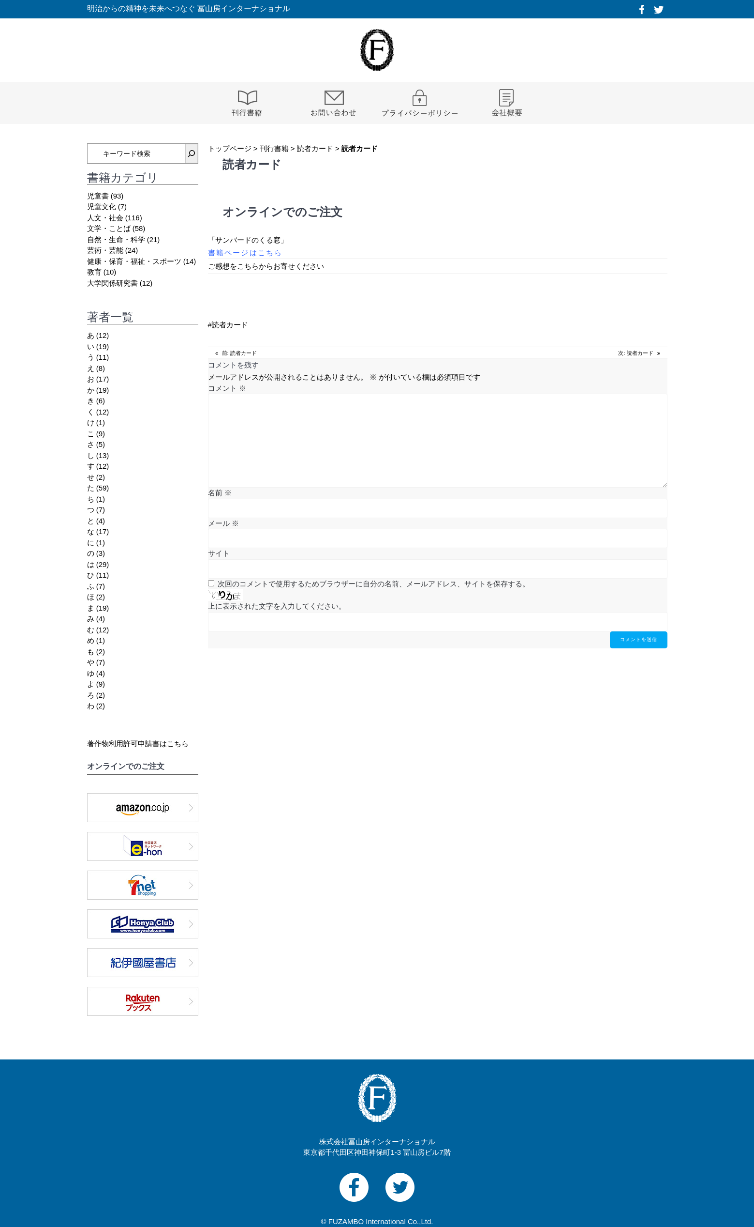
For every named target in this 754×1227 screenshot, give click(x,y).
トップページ (229, 148)
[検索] (191, 153)
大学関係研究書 (112, 283)
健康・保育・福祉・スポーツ (134, 261)
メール (223, 523)
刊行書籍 (274, 148)
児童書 (98, 196)
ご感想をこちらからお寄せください (266, 266)
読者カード (315, 148)
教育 (94, 272)
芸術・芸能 (105, 250)
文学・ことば (109, 228)
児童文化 (101, 206)
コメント (227, 388)
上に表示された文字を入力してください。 (277, 606)
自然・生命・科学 (116, 239)
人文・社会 (105, 218)
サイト (219, 553)
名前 (220, 493)
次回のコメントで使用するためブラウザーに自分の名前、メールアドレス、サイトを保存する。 (374, 584)
